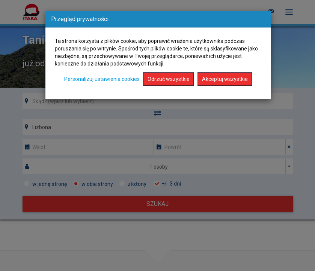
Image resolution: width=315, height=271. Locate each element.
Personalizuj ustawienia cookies (102, 79)
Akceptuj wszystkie (225, 79)
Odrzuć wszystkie (169, 79)
